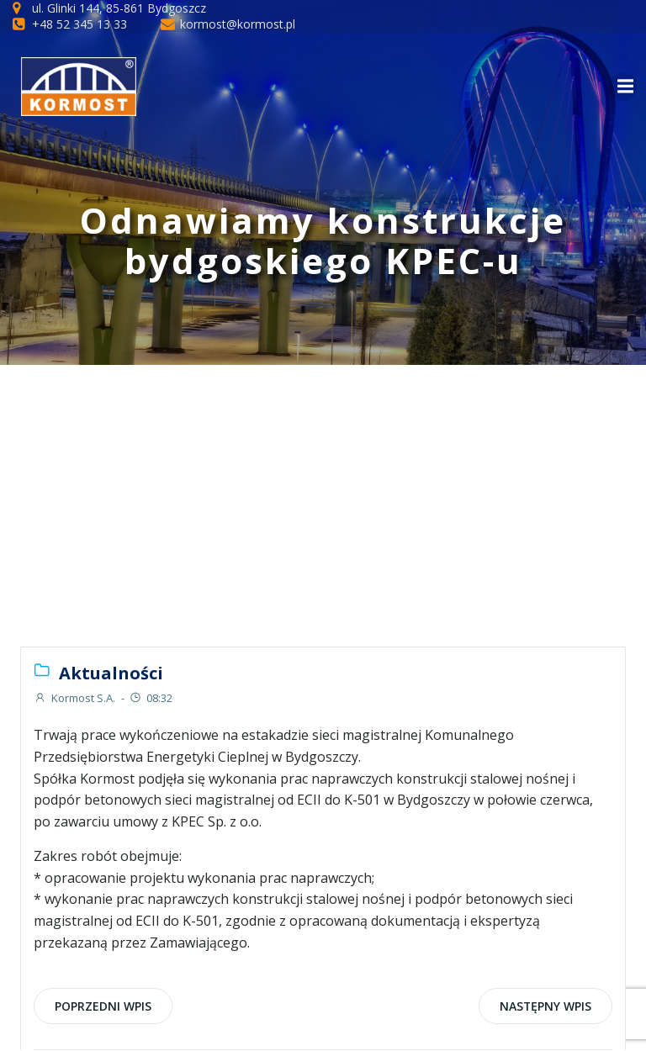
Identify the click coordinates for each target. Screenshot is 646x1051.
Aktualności (111, 673)
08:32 (150, 697)
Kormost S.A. (74, 697)
